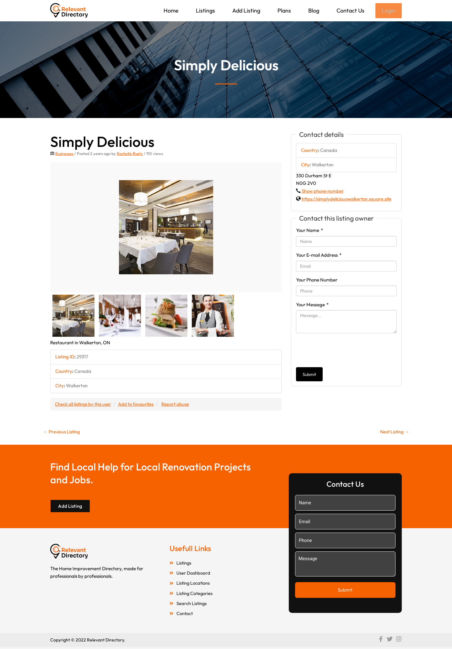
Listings (204, 10)
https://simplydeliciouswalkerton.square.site (347, 199)
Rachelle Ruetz (130, 154)
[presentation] (343, 351)
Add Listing (246, 10)
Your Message (312, 305)
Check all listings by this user (83, 404)
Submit (309, 375)
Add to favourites (137, 404)
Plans (283, 10)
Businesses (64, 154)
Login (388, 10)
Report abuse (177, 404)
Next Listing (394, 432)
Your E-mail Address (319, 256)
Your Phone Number (316, 280)
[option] (166, 228)
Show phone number (323, 192)
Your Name (309, 231)
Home (170, 10)
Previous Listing (62, 432)
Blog (313, 10)
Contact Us (350, 10)
